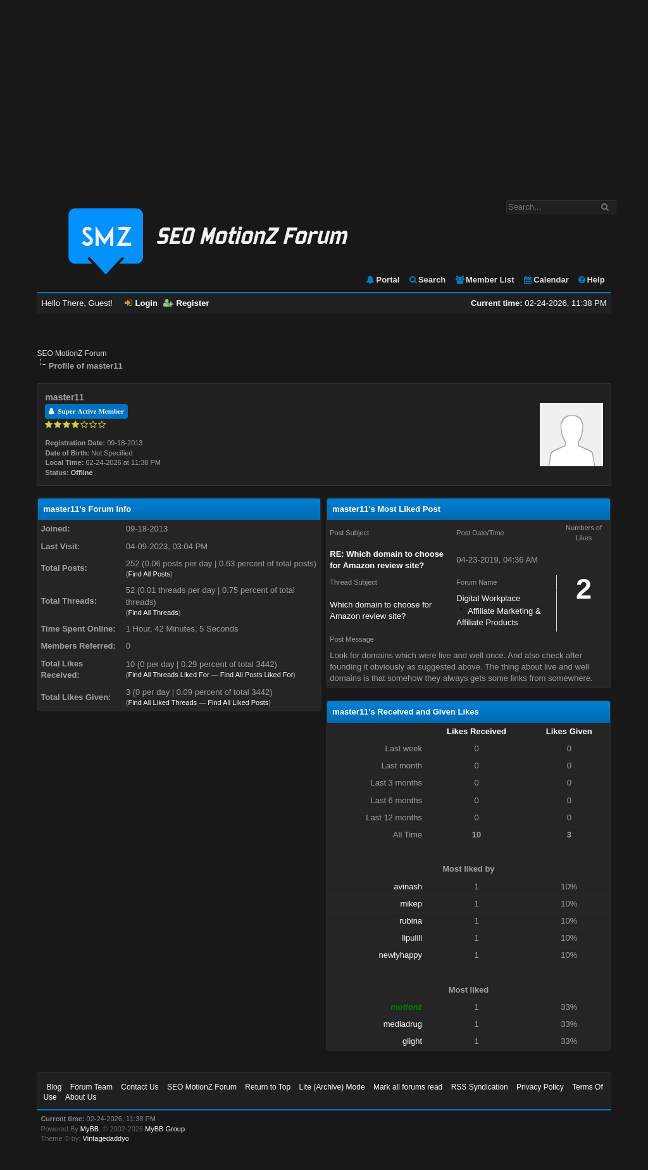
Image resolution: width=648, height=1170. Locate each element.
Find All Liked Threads (162, 702)
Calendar (546, 279)
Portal (382, 279)
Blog (53, 1087)
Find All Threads (153, 612)
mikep (411, 903)
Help (590, 279)
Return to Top (267, 1087)
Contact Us (139, 1087)
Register (186, 303)
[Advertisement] (324, 93)
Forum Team (91, 1087)
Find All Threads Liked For (168, 674)
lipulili (412, 938)
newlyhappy (400, 955)
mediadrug (402, 1024)
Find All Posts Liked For (257, 674)
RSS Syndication (479, 1087)
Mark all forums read (407, 1087)
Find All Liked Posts (238, 702)
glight (412, 1041)
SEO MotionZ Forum (71, 353)
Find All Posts (149, 574)
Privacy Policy (540, 1087)
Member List (484, 279)
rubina (410, 920)
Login (141, 303)
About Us (80, 1097)
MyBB (89, 1129)
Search (427, 279)
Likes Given (569, 731)
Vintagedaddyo (106, 1138)
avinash (408, 886)
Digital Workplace (488, 598)
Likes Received (476, 731)
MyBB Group (165, 1129)
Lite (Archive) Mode (332, 1087)
